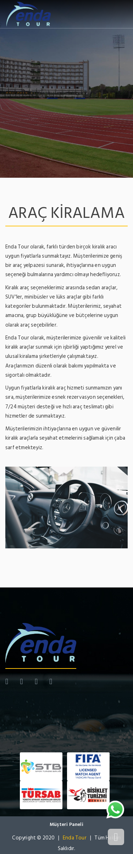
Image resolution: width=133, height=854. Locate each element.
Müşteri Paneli (66, 824)
